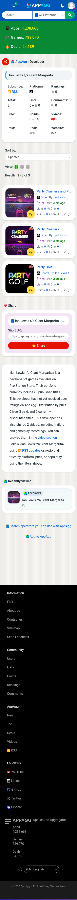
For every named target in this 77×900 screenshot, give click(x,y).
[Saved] (14, 5)
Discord (14, 807)
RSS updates (29, 450)
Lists (10, 667)
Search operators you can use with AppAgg (38, 526)
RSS (13, 92)
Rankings (13, 685)
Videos (12, 742)
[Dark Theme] (62, 5)
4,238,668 (30, 28)
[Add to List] (31, 214)
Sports (43, 273)
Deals (11, 733)
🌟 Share (38, 345)
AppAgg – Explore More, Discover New (43, 886)
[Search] (17, 15)
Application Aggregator (49, 820)
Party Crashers (48, 229)
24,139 (28, 46)
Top (10, 724)
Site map (13, 628)
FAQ (10, 602)
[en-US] (41, 869)
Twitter (14, 798)
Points (11, 676)
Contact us (15, 619)
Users (11, 659)
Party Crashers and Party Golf (54, 191)
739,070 (32, 37)
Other (42, 197)
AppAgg (21, 62)
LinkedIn (15, 781)
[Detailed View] (21, 167)
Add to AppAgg (38, 537)
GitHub (14, 789)
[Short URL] (38, 336)
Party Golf (44, 267)
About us (13, 610)
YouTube (15, 772)
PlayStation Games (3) (31, 92)
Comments (15, 694)
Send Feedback (18, 637)
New (10, 715)
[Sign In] (71, 5)
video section (47, 437)
